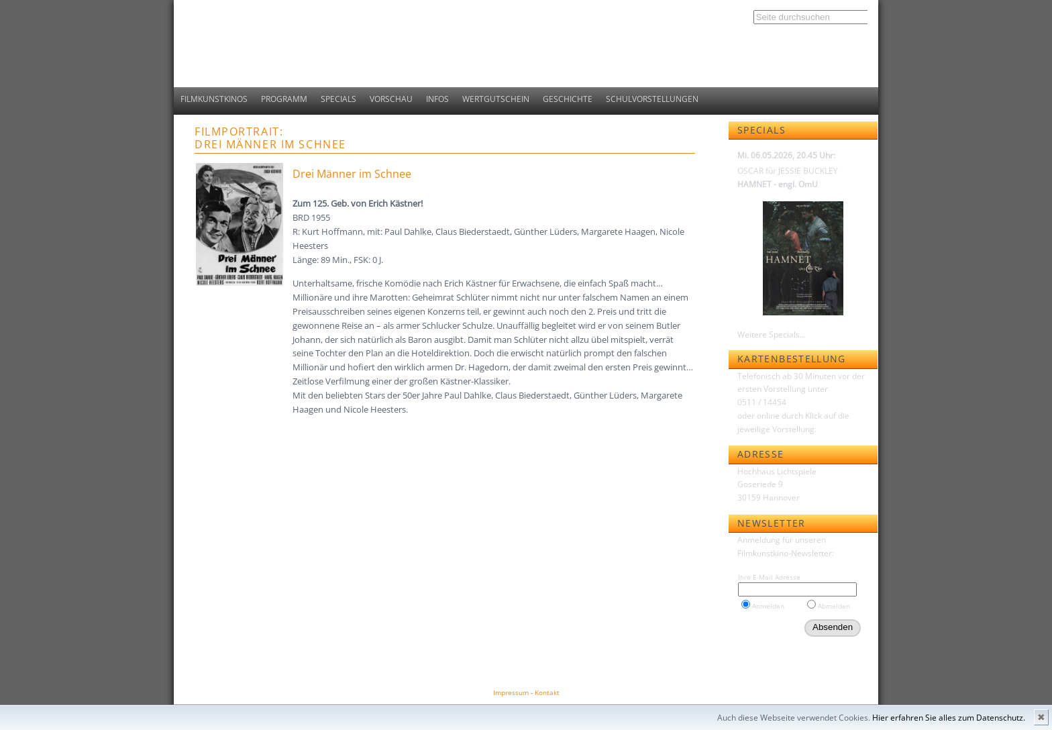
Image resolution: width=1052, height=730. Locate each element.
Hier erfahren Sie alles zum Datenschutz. (948, 717)
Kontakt (547, 692)
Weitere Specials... (771, 334)
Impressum (511, 692)
